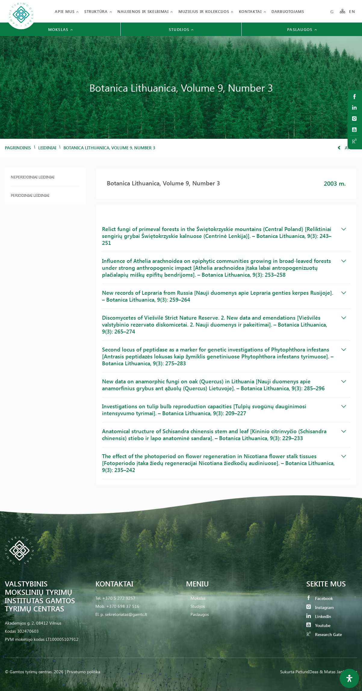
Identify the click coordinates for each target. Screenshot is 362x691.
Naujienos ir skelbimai (143, 11)
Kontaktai (250, 11)
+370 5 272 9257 (118, 598)
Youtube (318, 625)
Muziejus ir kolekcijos (203, 11)
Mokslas (198, 598)
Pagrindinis (18, 148)
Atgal (347, 148)
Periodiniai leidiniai (30, 195)
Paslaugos (199, 614)
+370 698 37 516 (122, 606)
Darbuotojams (287, 11)
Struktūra (96, 11)
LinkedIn (318, 616)
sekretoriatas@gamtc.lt (126, 614)
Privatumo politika (83, 671)
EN (352, 11)
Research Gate (324, 634)
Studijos (197, 606)
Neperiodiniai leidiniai (32, 176)
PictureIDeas (306, 671)
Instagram (320, 607)
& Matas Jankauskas (338, 671)
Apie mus (64, 11)
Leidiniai (47, 148)
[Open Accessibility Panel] (349, 678)
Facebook (319, 598)
